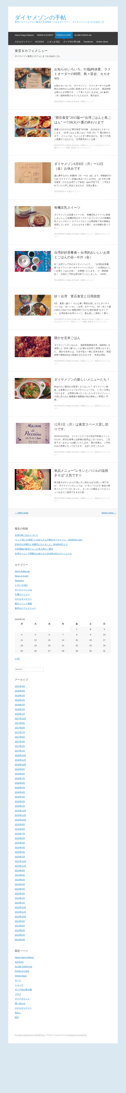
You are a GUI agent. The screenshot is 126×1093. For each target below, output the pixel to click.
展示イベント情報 (62, 148)
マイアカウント (22, 999)
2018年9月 (20, 691)
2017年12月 (20, 718)
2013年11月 (20, 912)
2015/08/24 (59, 101)
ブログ (18, 994)
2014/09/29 (59, 234)
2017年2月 (20, 746)
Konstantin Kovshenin (76, 1035)
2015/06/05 (59, 191)
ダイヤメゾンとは (23, 590)
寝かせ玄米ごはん (67, 338)
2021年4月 (20, 686)
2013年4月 (20, 939)
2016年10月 (20, 764)
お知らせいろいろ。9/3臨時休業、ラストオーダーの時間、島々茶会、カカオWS (82, 73)
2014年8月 (20, 875)
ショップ (19, 985)
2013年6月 (20, 930)
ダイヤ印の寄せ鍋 (71, 41)
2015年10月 (20, 820)
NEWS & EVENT (45, 35)
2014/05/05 (59, 361)
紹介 (17, 1017)
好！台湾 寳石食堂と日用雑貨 (77, 296)
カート (18, 980)
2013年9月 (20, 921)
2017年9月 (20, 723)
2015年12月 (20, 810)
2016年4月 (20, 792)
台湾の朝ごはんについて (26, 535)
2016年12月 (20, 755)
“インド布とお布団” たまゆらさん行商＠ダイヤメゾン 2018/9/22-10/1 (48, 540)
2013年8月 (20, 926)
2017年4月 (20, 741)
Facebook (88, 41)
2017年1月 (20, 751)
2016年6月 (20, 783)
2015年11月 (20, 815)
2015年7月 (20, 833)
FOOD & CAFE (64, 35)
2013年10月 (20, 916)
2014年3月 (20, 893)
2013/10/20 (59, 498)
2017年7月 (20, 732)
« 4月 (17, 658)
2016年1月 (20, 806)
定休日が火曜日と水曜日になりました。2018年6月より (41, 544)
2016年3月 (20, 797)
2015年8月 (20, 829)
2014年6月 (20, 880)
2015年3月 (20, 852)
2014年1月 (20, 903)
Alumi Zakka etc (73, 319)
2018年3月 (20, 705)
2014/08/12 (59, 319)
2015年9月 (20, 824)
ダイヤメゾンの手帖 (40, 17)
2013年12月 (20, 907)
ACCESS (39, 41)
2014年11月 (20, 866)
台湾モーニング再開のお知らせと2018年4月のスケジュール (43, 553)
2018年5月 (20, 695)
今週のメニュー (87, 101)
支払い (18, 1012)
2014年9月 (20, 870)
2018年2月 (20, 709)
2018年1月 (20, 714)
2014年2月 (20, 898)
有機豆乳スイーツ (67, 207)
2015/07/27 (59, 145)
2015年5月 (20, 843)
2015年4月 (20, 847)
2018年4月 (20, 700)
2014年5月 (20, 884)
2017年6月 (20, 737)
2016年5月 (20, 787)
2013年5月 (20, 935)
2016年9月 (20, 769)
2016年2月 (20, 801)
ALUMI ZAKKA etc (83, 35)
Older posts (21, 513)
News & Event (73, 101)
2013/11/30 (59, 452)
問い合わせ (20, 1003)
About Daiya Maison (24, 35)
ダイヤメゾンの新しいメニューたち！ (82, 379)
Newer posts (109, 513)
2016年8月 (20, 774)
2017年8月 (20, 728)
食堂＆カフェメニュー (81, 148)
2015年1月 (20, 856)
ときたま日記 (53, 41)
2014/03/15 (59, 406)
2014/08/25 (59, 280)
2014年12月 (20, 861)
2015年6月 (20, 838)
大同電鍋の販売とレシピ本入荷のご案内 (34, 549)
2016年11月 (20, 760)
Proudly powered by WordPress (30, 1035)
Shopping (19, 580)
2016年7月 (20, 778)
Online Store (102, 41)
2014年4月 (20, 889)
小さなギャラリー (23, 41)
